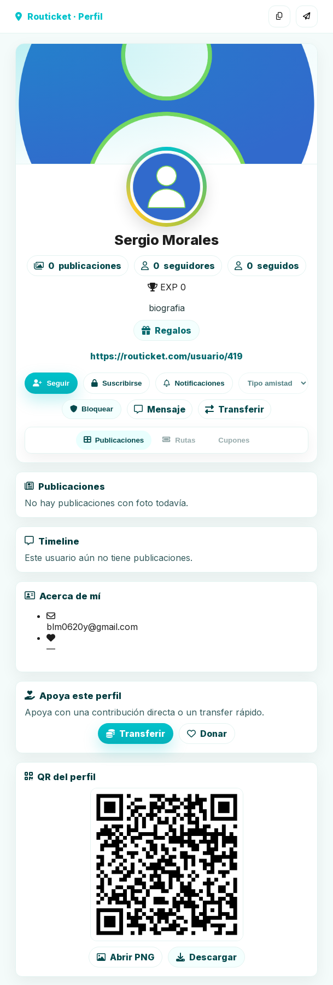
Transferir (234, 409)
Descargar (206, 957)
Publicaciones (114, 440)
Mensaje (159, 409)
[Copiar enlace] (279, 16)
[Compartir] (307, 16)
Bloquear (91, 409)
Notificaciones (193, 383)
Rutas (178, 440)
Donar (207, 733)
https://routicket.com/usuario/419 (166, 356)
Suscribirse (116, 383)
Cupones (233, 440)
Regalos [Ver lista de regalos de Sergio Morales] (166, 330)
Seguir (51, 383)
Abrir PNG (125, 957)
